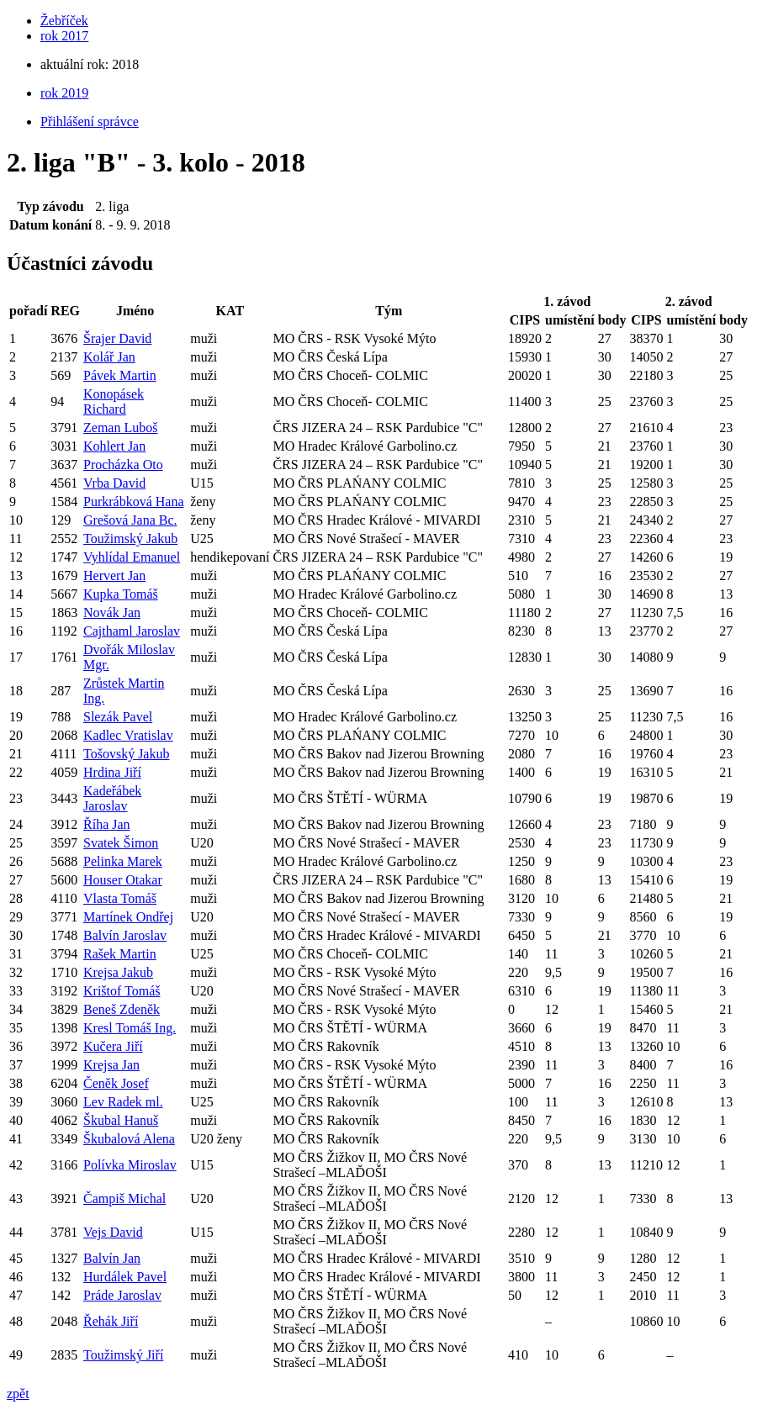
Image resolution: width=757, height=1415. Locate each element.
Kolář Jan (109, 357)
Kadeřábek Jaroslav (112, 798)
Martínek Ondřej (128, 917)
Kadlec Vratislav (128, 735)
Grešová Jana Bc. (130, 520)
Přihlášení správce (89, 121)
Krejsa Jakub (118, 972)
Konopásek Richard (113, 401)
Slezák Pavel (117, 717)
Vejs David (113, 1232)
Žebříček (64, 20)
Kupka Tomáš (120, 594)
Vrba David (114, 483)
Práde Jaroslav (122, 1295)
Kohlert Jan (114, 446)
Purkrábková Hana (133, 501)
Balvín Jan (111, 1258)
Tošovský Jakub (126, 754)
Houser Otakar (122, 880)
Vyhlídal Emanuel (131, 557)
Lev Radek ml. (123, 1102)
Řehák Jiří (110, 1321)
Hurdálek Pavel (125, 1277)
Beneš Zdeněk (121, 1009)
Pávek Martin (119, 375)
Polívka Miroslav (130, 1165)
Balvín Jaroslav (125, 935)
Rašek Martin (119, 954)
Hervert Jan (114, 575)
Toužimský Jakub (130, 538)
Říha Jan (106, 824)
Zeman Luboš (120, 427)
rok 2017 (64, 36)
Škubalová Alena (129, 1139)
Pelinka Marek (122, 861)
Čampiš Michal (124, 1198)
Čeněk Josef (116, 1083)
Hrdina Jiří (112, 772)
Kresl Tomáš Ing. (129, 1028)
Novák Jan (111, 612)
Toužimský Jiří (123, 1355)
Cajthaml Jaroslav (131, 631)
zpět (18, 1393)
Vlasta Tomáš (119, 898)
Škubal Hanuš (120, 1120)
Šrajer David (117, 338)
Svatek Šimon (120, 843)
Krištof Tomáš (121, 991)
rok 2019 (64, 93)
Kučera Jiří (113, 1046)
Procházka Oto (123, 464)
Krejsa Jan (111, 1065)
